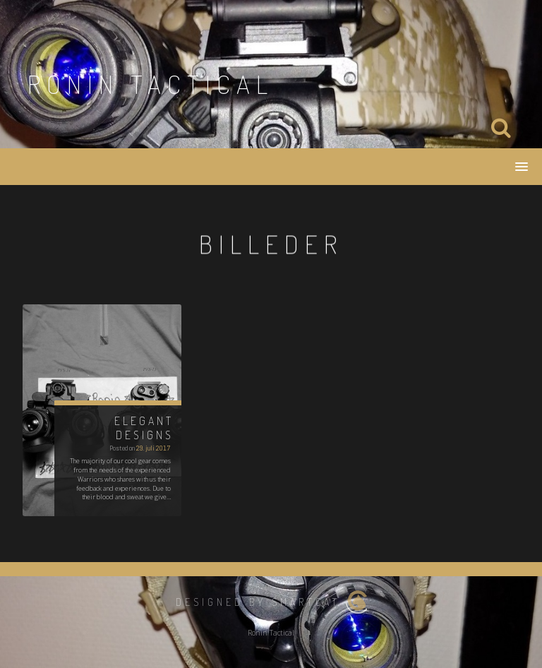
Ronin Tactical (151, 84)
